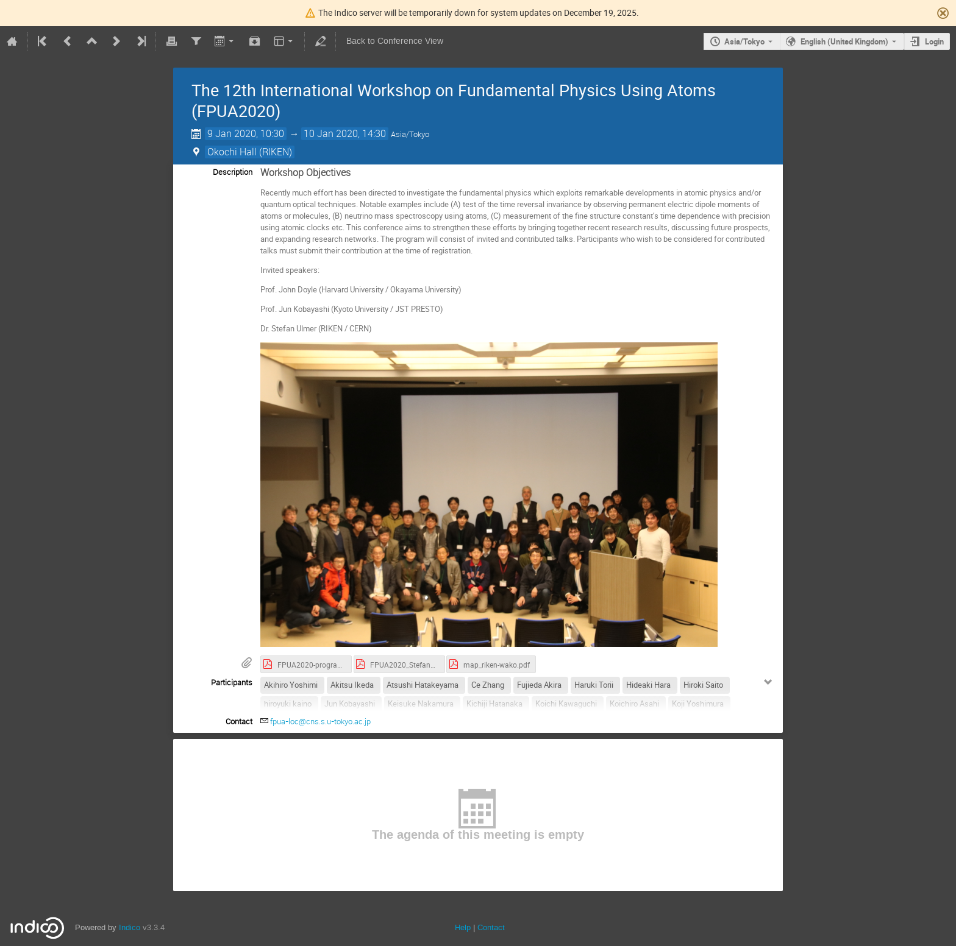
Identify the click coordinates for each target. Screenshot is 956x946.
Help (463, 927)
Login (934, 41)
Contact (491, 927)
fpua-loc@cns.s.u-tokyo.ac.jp (320, 721)
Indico (129, 927)
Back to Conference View (394, 41)
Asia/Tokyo (744, 41)
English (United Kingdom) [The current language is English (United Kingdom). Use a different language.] (844, 41)
